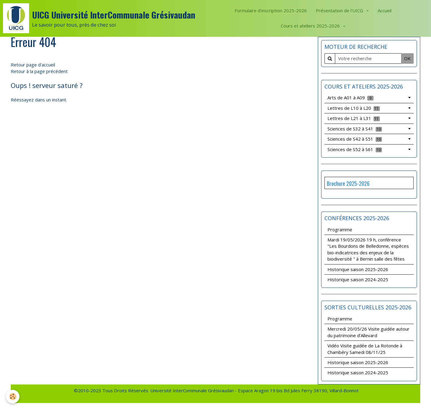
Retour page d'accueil (33, 65)
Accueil (384, 10)
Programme (339, 229)
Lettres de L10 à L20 (353, 108)
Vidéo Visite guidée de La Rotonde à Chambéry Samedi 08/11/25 (364, 349)
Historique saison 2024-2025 (357, 279)
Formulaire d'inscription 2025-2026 (271, 10)
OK (407, 58)
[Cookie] (12, 396)
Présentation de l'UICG (340, 10)
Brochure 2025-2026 (348, 183)
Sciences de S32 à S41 (354, 129)
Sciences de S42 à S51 (354, 139)
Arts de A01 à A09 (350, 98)
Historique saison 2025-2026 (357, 269)
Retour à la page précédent (39, 71)
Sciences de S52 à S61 (354, 149)
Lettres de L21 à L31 (353, 118)
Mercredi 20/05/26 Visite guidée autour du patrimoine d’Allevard (368, 332)
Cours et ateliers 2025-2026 (311, 26)
